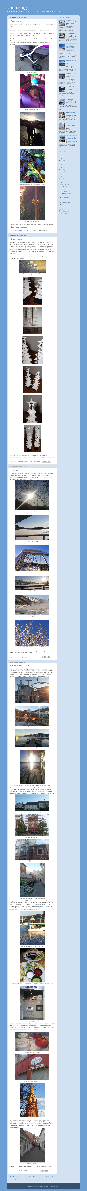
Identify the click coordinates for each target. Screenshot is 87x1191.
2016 (62, 176)
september (65, 202)
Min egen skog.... (16, 239)
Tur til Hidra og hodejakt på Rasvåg (71, 100)
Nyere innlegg (15, 1176)
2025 (62, 156)
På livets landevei (16, 21)
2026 (62, 153)
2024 (62, 158)
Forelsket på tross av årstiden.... (21, 665)
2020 (62, 167)
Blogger (56, 1186)
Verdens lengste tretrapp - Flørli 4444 (71, 87)
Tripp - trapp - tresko (71, 33)
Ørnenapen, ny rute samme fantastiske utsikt (71, 62)
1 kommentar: (33, 230)
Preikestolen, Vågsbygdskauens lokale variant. (70, 125)
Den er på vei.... (15, 470)
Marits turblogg (17, 8)
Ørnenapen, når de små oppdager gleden (71, 21)
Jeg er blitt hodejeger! (71, 112)
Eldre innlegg (50, 1176)
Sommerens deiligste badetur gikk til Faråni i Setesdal (71, 138)
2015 (62, 178)
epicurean (46, 1186)
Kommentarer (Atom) (21, 1180)
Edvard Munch (43, 906)
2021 (62, 165)
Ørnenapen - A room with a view (71, 74)
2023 (62, 160)
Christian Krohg (27, 908)
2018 (62, 171)
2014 (62, 180)
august (64, 204)
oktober (64, 200)
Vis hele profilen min (64, 213)
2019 (62, 169)
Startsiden (32, 1176)
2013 (62, 182)
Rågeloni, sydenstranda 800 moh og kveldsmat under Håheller (70, 47)
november (64, 197)
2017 (62, 174)
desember (64, 184)
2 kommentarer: (34, 1170)
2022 (62, 162)
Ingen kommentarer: (35, 461)
